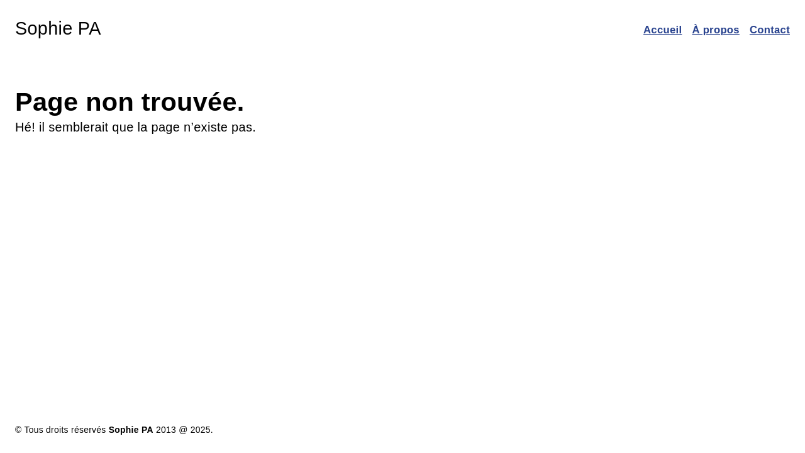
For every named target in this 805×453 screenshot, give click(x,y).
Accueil (662, 30)
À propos (716, 30)
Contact (770, 30)
